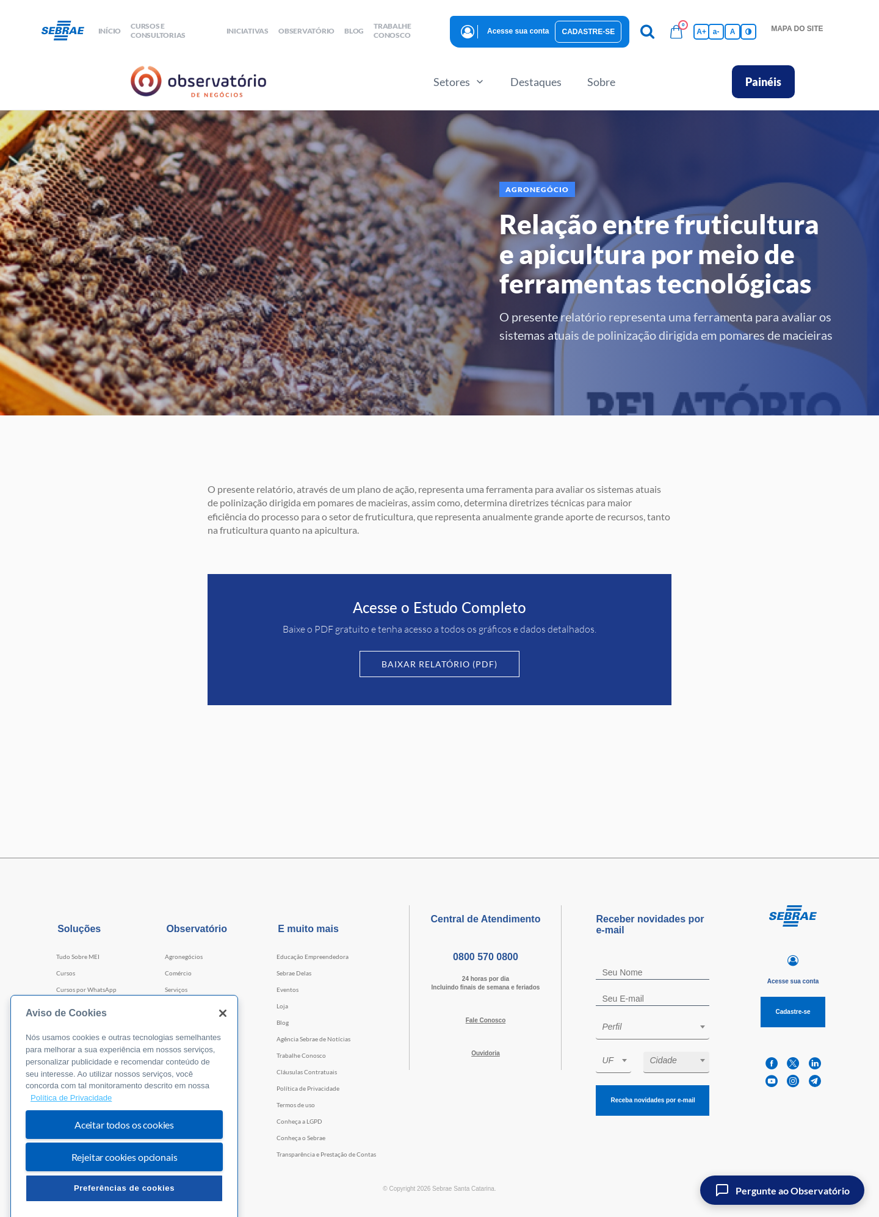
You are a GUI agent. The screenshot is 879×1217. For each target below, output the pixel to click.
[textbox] (658, 1026)
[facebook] (771, 1063)
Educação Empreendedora (313, 956)
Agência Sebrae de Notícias (313, 1039)
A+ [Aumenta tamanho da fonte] (701, 31)
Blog (283, 1022)
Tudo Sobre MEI (77, 956)
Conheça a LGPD (299, 1121)
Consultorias (74, 1006)
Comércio (178, 973)
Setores (459, 81)
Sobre (601, 81)
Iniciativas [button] (247, 30)
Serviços (176, 989)
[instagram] (793, 1081)
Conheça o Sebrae (301, 1137)
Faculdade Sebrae (80, 1022)
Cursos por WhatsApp (86, 989)
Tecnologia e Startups (194, 1022)
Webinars (69, 1039)
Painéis (763, 81)
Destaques (536, 81)
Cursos (65, 973)
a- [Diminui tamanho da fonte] (716, 31)
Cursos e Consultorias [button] (158, 30)
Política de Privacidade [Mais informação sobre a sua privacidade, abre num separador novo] (71, 1142)
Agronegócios (184, 956)
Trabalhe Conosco (301, 1055)
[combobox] (652, 1028)
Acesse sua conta (518, 31)
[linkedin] (815, 1063)
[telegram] (815, 1081)
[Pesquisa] (647, 31)
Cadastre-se (588, 31)
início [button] (109, 30)
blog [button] (354, 30)
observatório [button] (306, 30)
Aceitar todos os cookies (124, 1170)
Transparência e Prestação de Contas (326, 1154)
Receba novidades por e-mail (652, 1100)
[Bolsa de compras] (676, 31)
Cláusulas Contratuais (307, 1071)
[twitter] (793, 1063)
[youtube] (771, 1081)
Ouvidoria (485, 1053)
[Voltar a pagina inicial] (67, 31)
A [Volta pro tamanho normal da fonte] (733, 31)
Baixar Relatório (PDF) (439, 664)
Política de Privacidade (308, 1088)
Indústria (177, 1006)
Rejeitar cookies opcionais (124, 1202)
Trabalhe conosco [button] (392, 30)
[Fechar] (222, 1059)
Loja (282, 1006)
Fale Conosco (486, 1020)
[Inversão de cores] (748, 32)
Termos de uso (296, 1104)
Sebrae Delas (294, 973)
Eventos (287, 989)
